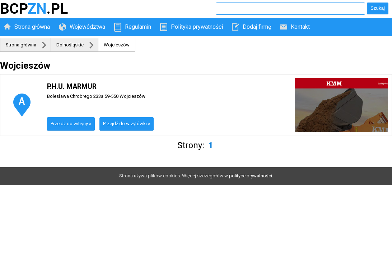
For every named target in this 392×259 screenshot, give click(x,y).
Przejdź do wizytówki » (126, 123)
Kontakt (300, 26)
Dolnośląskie (70, 44)
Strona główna (32, 26)
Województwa (87, 26)
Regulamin (138, 26)
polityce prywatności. (251, 175)
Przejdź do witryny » (71, 123)
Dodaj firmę (257, 26)
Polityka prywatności (197, 26)
